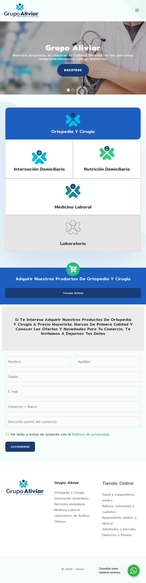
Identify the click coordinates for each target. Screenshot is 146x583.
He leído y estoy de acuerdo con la (60, 434)
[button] (68, 90)
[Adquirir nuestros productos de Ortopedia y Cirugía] (73, 269)
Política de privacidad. (91, 434)
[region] (73, 57)
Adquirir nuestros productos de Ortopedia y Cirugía (73, 278)
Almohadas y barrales (119, 529)
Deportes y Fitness (117, 534)
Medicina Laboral (67, 509)
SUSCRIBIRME (20, 446)
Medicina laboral (73, 207)
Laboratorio (73, 243)
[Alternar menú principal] (137, 10)
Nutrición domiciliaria (107, 169)
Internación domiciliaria (39, 169)
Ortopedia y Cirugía (73, 131)
